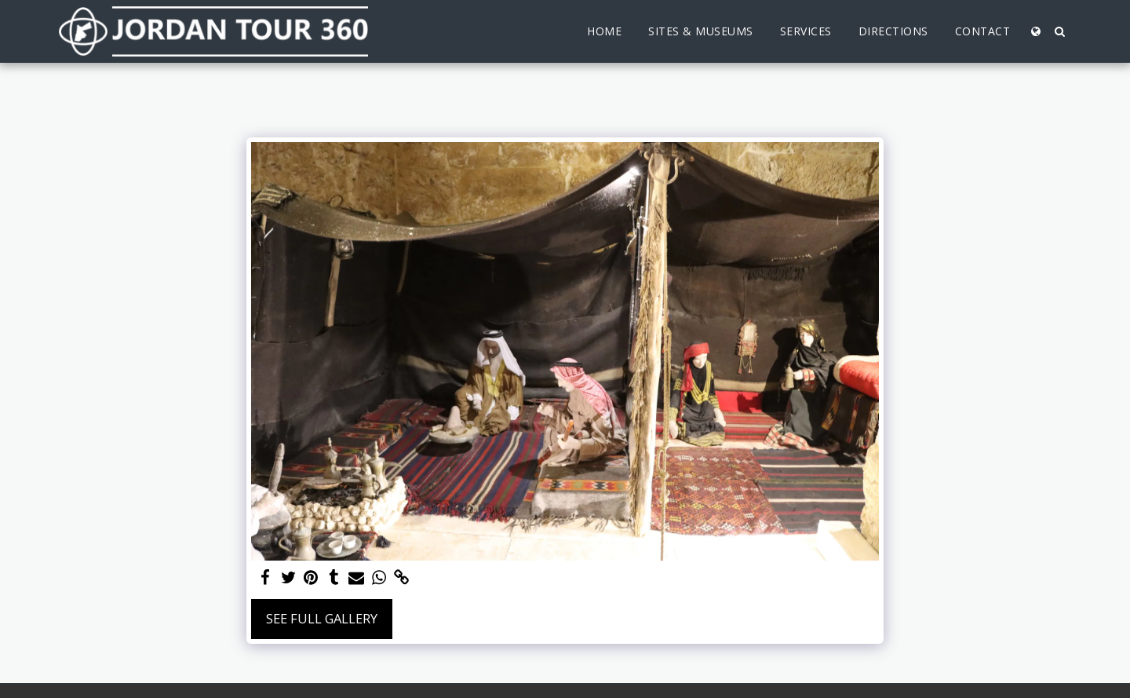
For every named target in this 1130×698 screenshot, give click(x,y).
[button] (1059, 31)
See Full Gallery (321, 618)
